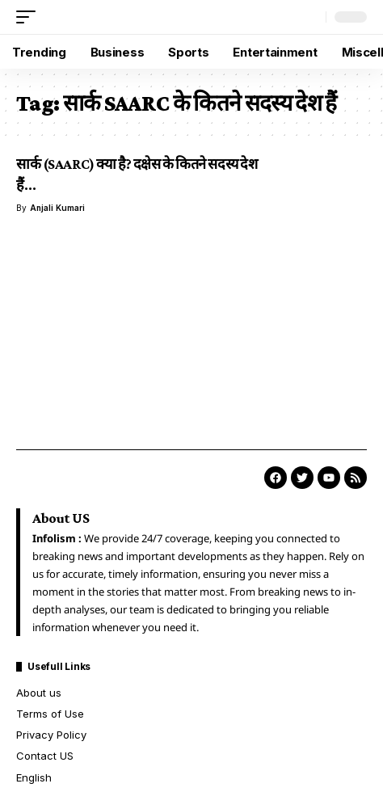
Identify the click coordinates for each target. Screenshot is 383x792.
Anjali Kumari (57, 208)
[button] (30, 17)
